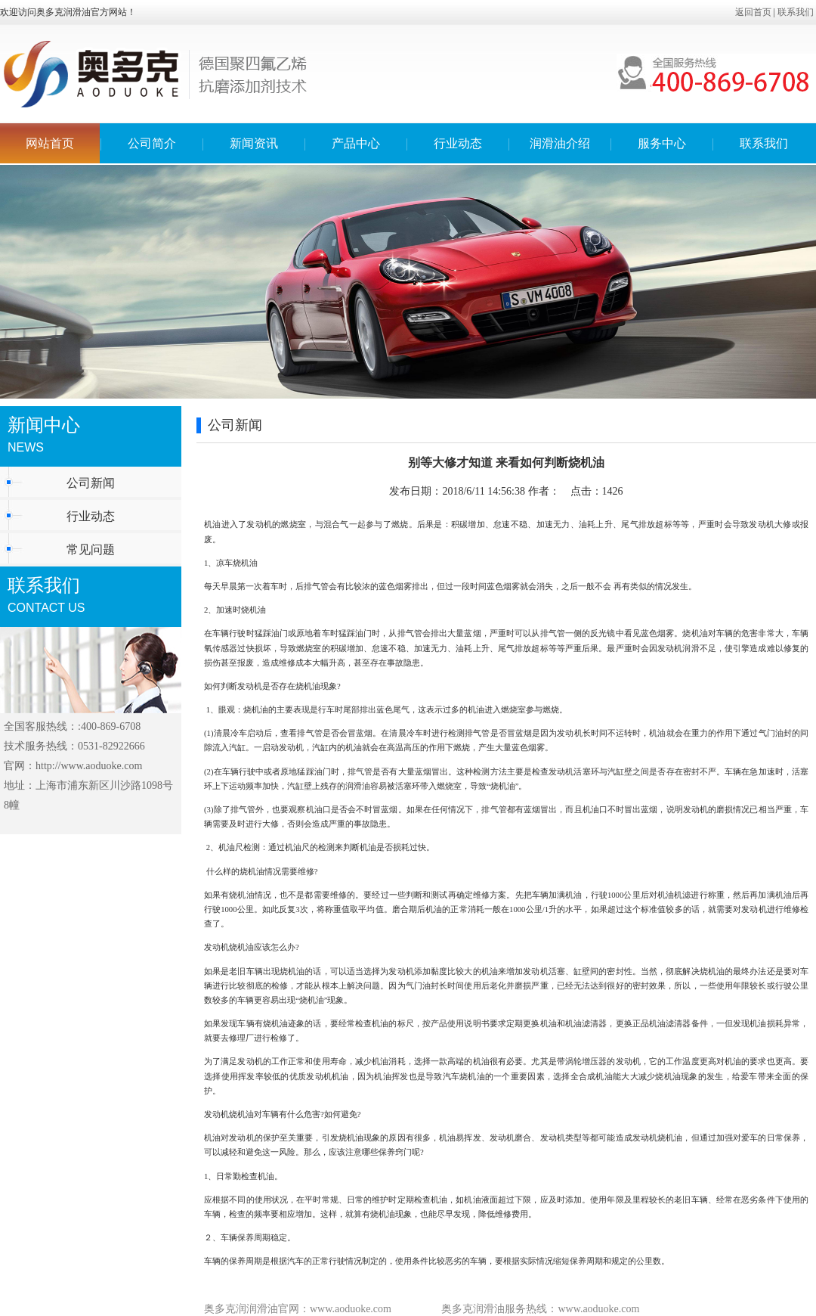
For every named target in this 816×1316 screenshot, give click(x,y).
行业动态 (458, 143)
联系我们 (795, 12)
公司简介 (152, 143)
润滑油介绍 (560, 143)
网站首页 (50, 143)
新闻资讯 (254, 143)
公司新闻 (90, 482)
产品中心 (356, 143)
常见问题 (90, 549)
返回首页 (753, 12)
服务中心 (662, 143)
